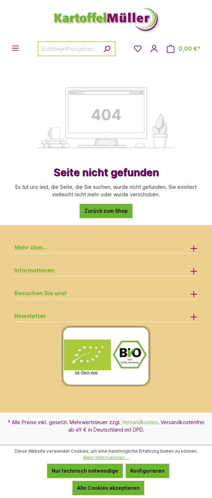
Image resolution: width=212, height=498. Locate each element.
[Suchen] (107, 48)
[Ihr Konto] (154, 48)
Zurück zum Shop (106, 211)
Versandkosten (140, 422)
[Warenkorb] (183, 49)
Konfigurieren (147, 471)
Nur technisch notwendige (85, 471)
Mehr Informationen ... (106, 457)
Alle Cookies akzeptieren (108, 488)
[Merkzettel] (138, 48)
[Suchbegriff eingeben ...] (68, 48)
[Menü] (15, 48)
